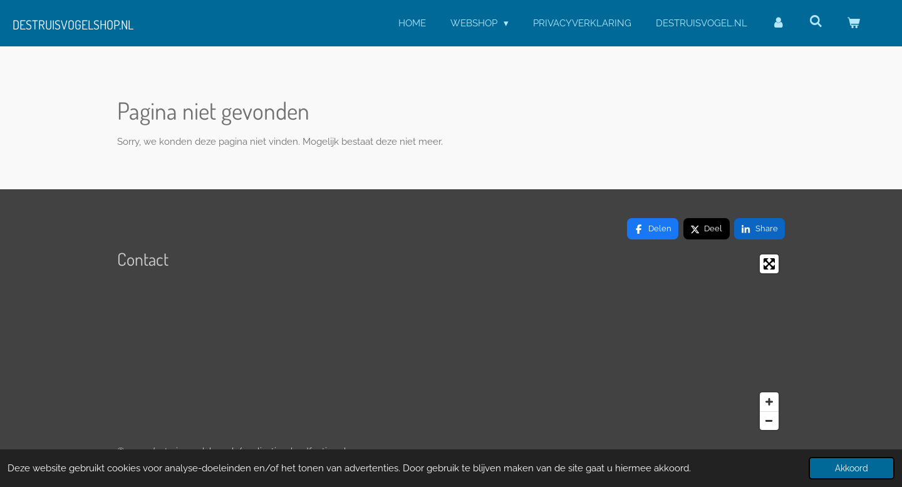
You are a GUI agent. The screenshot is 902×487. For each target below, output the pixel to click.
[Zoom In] (769, 401)
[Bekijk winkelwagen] (853, 23)
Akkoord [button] (851, 468)
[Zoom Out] (769, 420)
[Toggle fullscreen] (769, 263)
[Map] (679, 342)
